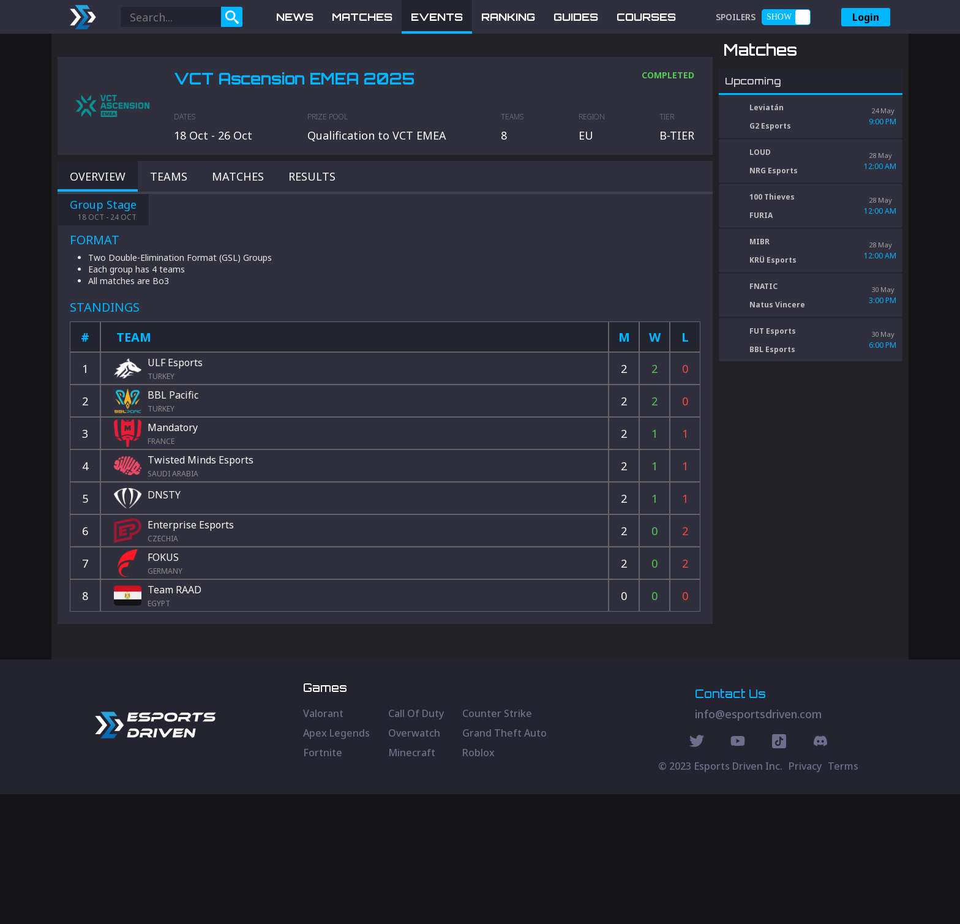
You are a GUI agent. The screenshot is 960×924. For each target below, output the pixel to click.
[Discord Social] (779, 872)
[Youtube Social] (737, 872)
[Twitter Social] (696, 872)
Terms (843, 896)
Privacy (805, 896)
